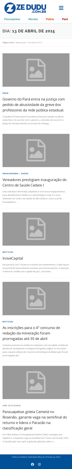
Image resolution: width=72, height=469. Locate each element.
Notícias (8, 252)
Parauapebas (12, 19)
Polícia (50, 19)
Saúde (24, 173)
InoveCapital (13, 258)
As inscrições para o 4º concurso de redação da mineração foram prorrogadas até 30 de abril (31, 333)
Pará (65, 19)
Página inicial (8, 42)
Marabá (33, 19)
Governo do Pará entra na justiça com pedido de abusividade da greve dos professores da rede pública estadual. (34, 104)
